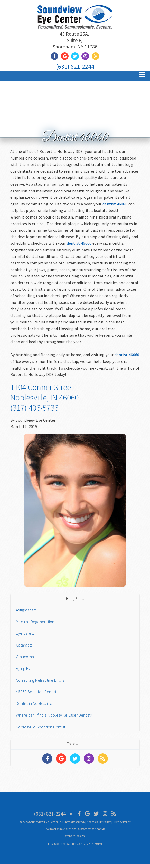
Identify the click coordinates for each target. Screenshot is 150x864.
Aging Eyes (25, 668)
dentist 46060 (114, 203)
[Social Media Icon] (79, 813)
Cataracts (24, 645)
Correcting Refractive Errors (40, 680)
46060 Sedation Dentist (36, 691)
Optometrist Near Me (91, 829)
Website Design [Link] (75, 836)
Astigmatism (26, 609)
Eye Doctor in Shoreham (60, 829)
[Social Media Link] (56, 56)
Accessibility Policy (99, 822)
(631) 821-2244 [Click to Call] (75, 67)
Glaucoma (25, 656)
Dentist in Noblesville (34, 703)
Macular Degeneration (35, 621)
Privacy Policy (122, 822)
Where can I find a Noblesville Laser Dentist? (54, 715)
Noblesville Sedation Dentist (40, 726)
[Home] (75, 23)
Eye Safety (25, 633)
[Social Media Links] (47, 758)
